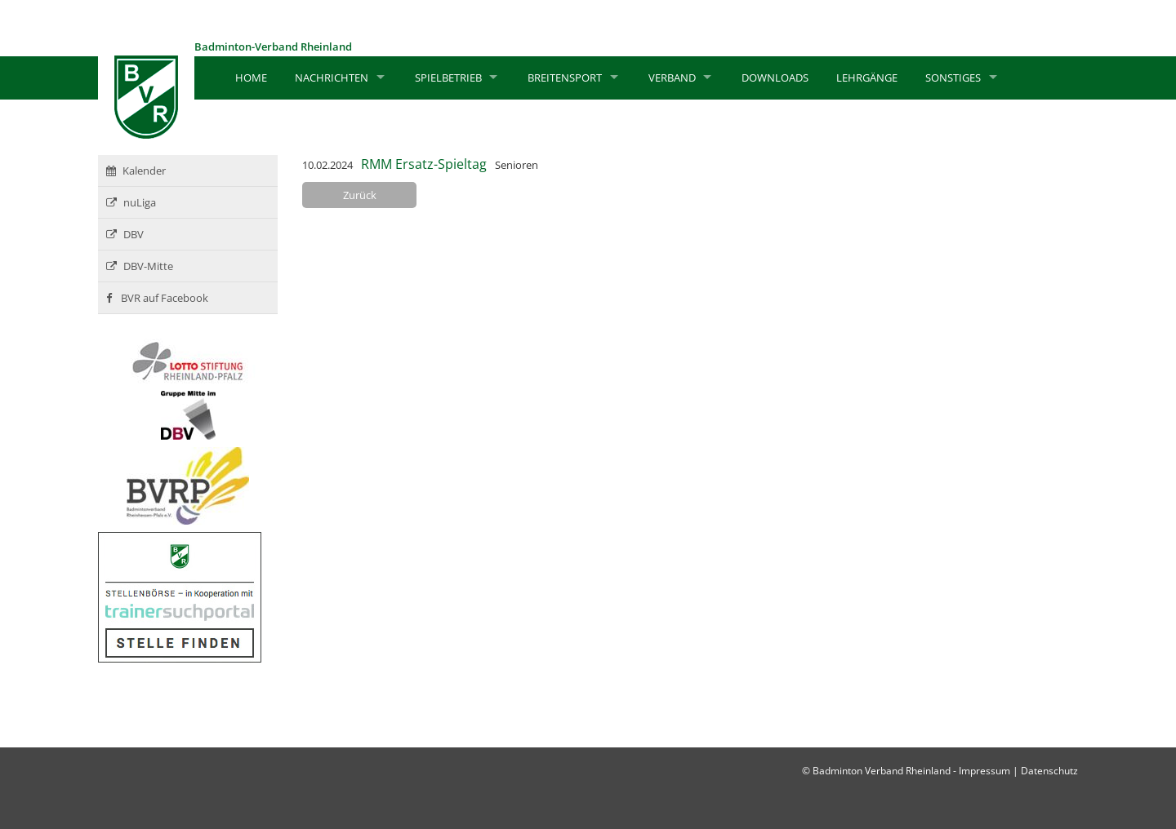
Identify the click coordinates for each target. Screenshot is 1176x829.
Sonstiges (953, 77)
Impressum (984, 771)
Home (251, 77)
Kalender (136, 170)
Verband (672, 77)
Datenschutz (1049, 771)
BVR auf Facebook (157, 297)
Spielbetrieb (448, 77)
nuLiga (131, 202)
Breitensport (565, 77)
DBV (125, 234)
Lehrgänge (867, 77)
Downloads (775, 77)
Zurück (359, 195)
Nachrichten (331, 77)
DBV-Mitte (139, 266)
